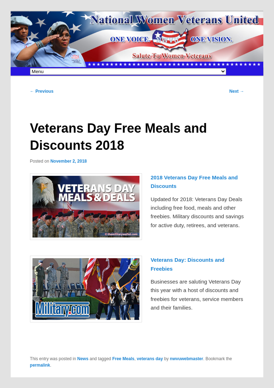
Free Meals (123, 358)
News (82, 358)
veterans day (150, 358)
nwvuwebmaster (186, 358)
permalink (40, 365)
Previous (42, 91)
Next (236, 91)
